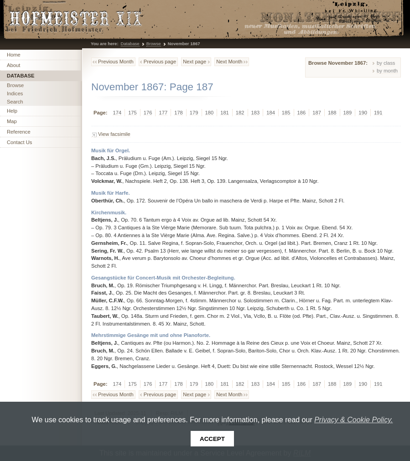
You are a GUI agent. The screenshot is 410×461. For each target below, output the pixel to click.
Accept (212, 438)
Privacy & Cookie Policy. (353, 420)
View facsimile (114, 134)
